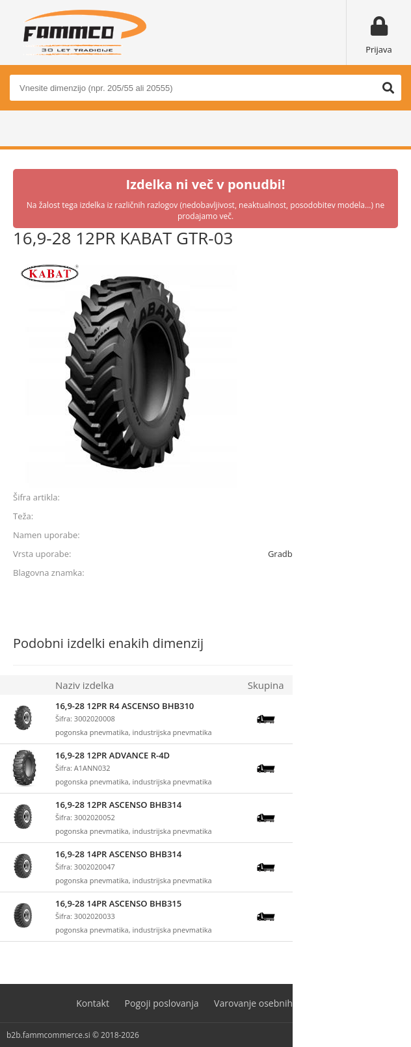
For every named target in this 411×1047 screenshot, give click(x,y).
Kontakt (92, 1003)
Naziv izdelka (84, 685)
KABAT (385, 572)
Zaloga (312, 685)
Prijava (378, 49)
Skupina (266, 685)
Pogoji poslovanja (162, 1003)
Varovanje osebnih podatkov (274, 1003)
